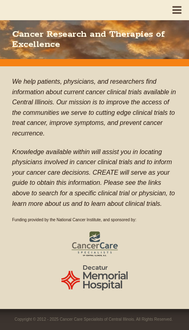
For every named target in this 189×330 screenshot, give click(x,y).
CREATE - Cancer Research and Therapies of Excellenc (32, 9)
